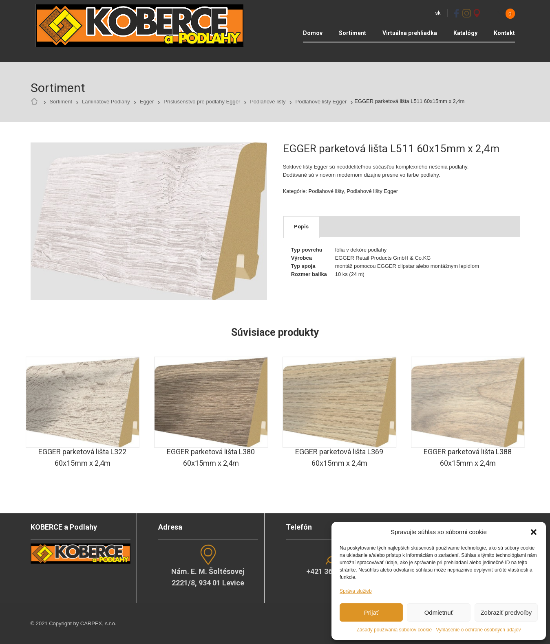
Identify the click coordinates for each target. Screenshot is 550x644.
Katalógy (465, 33)
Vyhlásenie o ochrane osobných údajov (478, 630)
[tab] (301, 227)
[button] (534, 532)
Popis (301, 226)
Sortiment (352, 33)
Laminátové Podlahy (106, 102)
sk (438, 13)
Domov (312, 33)
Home (36, 102)
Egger (147, 102)
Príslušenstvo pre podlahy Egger (201, 102)
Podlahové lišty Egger (321, 102)
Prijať (371, 612)
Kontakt (504, 33)
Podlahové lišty (267, 102)
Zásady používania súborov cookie (394, 630)
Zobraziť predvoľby (506, 612)
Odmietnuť (438, 612)
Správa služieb (356, 591)
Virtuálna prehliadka (409, 33)
